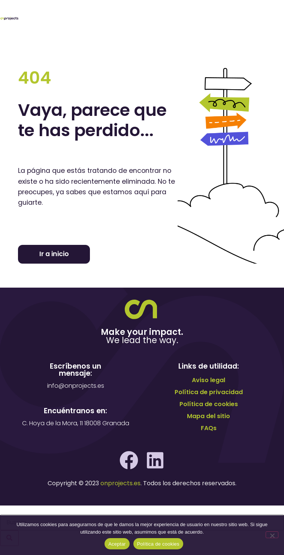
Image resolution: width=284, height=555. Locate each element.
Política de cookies (158, 544)
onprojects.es (120, 483)
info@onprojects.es (75, 385)
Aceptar (117, 544)
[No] (272, 534)
